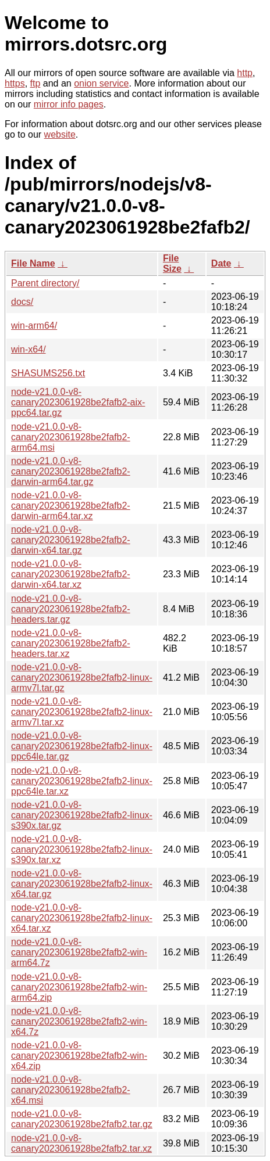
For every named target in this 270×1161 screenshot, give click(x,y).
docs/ (22, 302)
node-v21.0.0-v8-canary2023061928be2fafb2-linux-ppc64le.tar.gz (81, 746)
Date (221, 263)
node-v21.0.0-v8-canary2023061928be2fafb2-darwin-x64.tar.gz (70, 539)
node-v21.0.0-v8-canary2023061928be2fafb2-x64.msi (70, 1089)
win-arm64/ (34, 325)
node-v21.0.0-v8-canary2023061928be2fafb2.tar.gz (81, 1119)
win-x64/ (28, 349)
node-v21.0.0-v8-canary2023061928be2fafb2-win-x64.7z (79, 1021)
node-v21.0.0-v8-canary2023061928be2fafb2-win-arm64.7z (79, 952)
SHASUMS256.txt (48, 373)
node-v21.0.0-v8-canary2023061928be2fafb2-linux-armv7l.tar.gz (81, 677)
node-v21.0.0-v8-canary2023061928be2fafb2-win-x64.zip (79, 1055)
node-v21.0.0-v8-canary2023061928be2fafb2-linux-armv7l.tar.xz (81, 711)
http (245, 73)
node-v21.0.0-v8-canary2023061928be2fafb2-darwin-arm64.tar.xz (70, 505)
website (60, 134)
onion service (101, 83)
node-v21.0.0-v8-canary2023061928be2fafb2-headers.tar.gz (70, 609)
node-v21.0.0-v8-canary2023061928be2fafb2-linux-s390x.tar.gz (81, 815)
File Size (172, 263)
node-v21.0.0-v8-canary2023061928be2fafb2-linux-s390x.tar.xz (81, 849)
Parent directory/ (45, 283)
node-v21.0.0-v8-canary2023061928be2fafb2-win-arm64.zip (79, 987)
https (15, 83)
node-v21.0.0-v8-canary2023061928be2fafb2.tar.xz (81, 1143)
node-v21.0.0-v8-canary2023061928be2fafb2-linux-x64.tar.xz (81, 918)
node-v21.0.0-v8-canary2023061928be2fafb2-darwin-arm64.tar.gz (70, 471)
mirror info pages (69, 104)
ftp (35, 83)
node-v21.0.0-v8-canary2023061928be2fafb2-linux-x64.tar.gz (81, 883)
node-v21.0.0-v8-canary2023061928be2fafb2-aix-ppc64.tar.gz (78, 402)
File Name (33, 263)
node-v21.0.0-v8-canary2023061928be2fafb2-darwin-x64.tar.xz (70, 574)
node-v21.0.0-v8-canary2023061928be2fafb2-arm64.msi (70, 437)
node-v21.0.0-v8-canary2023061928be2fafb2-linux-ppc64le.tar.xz (81, 780)
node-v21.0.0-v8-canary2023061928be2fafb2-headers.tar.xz (70, 643)
